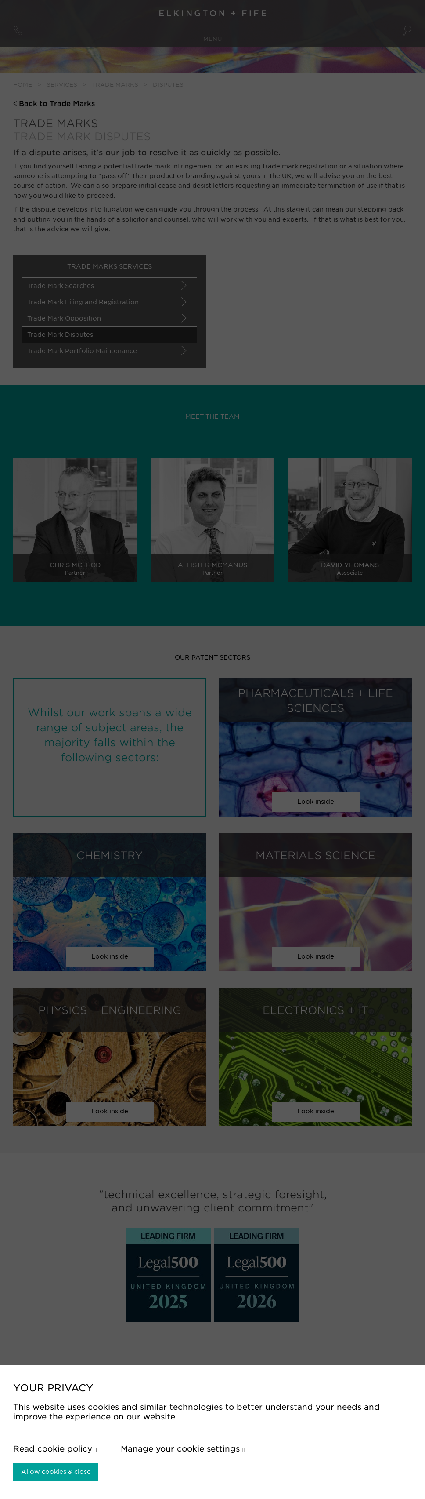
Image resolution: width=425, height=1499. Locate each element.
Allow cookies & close (56, 1471)
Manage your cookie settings (183, 1448)
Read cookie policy (55, 1448)
